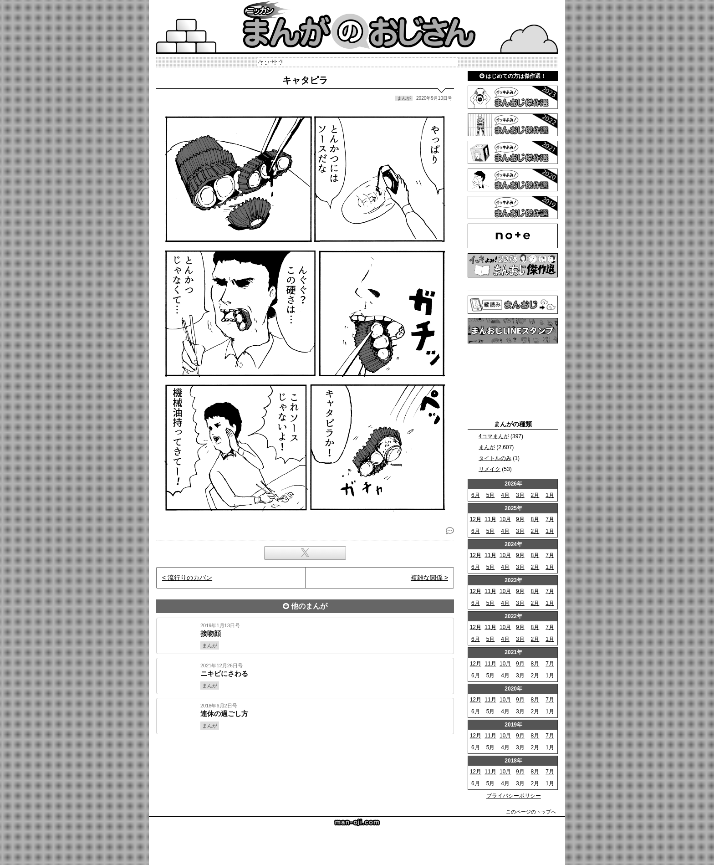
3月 (520, 495)
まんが (487, 447)
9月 (520, 519)
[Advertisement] (305, 765)
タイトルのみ (495, 458)
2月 (535, 495)
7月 (550, 519)
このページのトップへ (531, 811)
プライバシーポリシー (513, 796)
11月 (490, 519)
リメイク (489, 469)
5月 (490, 495)
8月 (535, 519)
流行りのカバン (190, 577)
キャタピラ (305, 80)
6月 (475, 495)
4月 (505, 495)
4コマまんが (494, 436)
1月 (550, 495)
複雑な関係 (427, 577)
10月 (505, 519)
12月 (475, 519)
